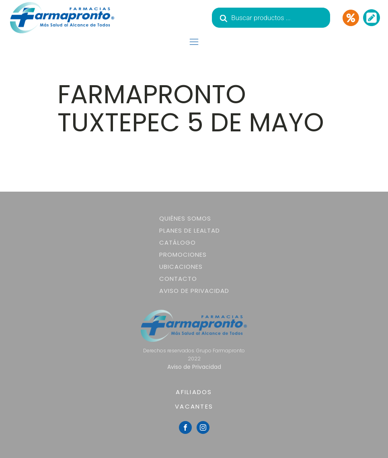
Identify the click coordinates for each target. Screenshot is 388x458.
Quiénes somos (185, 218)
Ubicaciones (181, 266)
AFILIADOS (194, 392)
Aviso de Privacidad (194, 290)
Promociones (183, 254)
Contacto (178, 278)
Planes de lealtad (189, 230)
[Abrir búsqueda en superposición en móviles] (271, 17)
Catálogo (177, 242)
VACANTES (194, 406)
